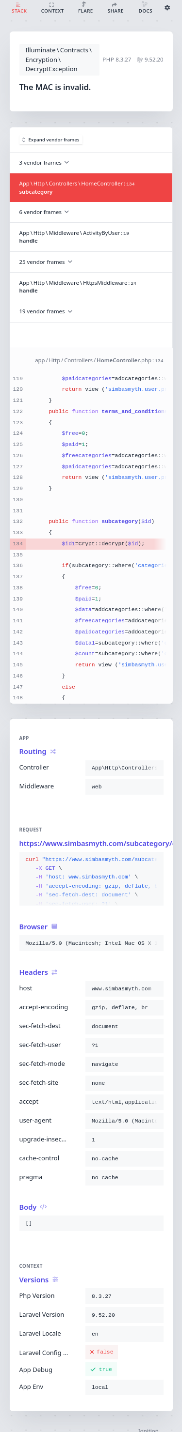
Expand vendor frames (51, 140)
